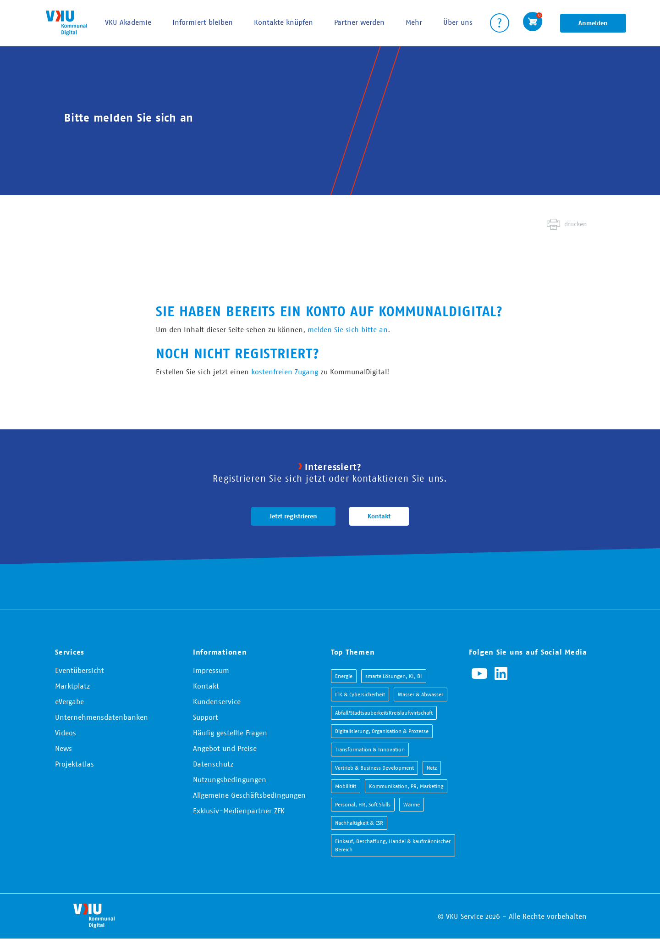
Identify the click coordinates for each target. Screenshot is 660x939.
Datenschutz (213, 763)
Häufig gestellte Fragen (230, 732)
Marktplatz (72, 685)
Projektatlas (74, 763)
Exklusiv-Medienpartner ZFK (239, 810)
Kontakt (379, 516)
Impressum (211, 670)
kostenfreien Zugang (284, 371)
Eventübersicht (79, 670)
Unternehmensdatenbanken (101, 717)
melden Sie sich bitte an (348, 329)
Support (205, 717)
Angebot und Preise (225, 748)
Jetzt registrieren (293, 516)
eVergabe (69, 701)
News (63, 748)
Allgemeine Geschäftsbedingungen (249, 795)
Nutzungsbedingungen (229, 779)
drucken (575, 224)
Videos (65, 732)
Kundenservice (217, 701)
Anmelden (593, 23)
